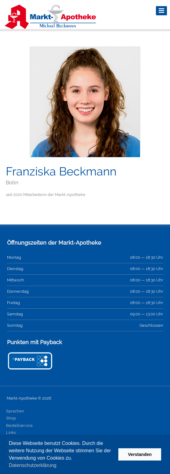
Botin (12, 182)
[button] (59, 466)
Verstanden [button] (140, 454)
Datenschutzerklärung (33, 465)
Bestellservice (19, 425)
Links (11, 432)
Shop (11, 418)
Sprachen (15, 411)
